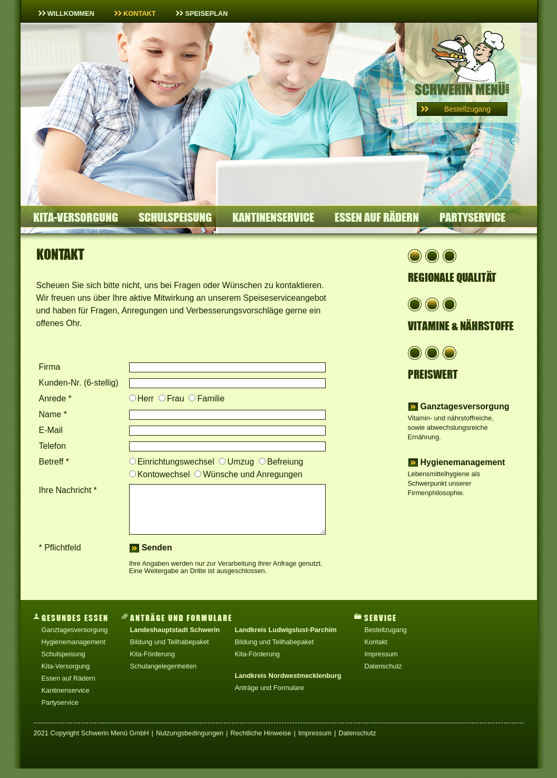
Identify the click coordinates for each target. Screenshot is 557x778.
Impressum (380, 663)
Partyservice (472, 217)
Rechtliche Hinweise (260, 742)
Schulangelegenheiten (163, 675)
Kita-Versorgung (75, 217)
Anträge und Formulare (270, 697)
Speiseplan (202, 13)
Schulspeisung (175, 217)
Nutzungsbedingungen (189, 742)
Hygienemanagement (463, 462)
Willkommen (66, 13)
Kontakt (135, 13)
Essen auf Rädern (377, 217)
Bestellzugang (385, 639)
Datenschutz (383, 675)
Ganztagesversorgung (465, 406)
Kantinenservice (273, 217)
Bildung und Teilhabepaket (169, 651)
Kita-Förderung (152, 663)
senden (157, 557)
